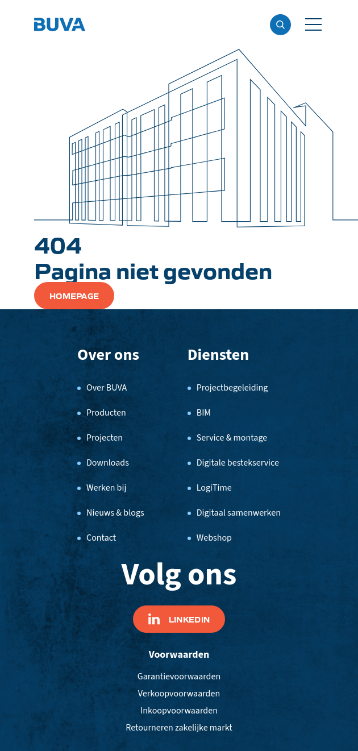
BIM (204, 412)
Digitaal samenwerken (239, 513)
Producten (106, 412)
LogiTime (214, 488)
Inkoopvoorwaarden (179, 710)
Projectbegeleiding (232, 387)
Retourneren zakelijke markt (179, 727)
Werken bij (106, 488)
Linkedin (179, 619)
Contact (101, 538)
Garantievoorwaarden (179, 676)
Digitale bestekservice (238, 463)
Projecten (104, 437)
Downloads (107, 463)
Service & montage (232, 437)
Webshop (214, 538)
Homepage (74, 295)
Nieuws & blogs (115, 513)
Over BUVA (106, 387)
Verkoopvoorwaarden (179, 693)
